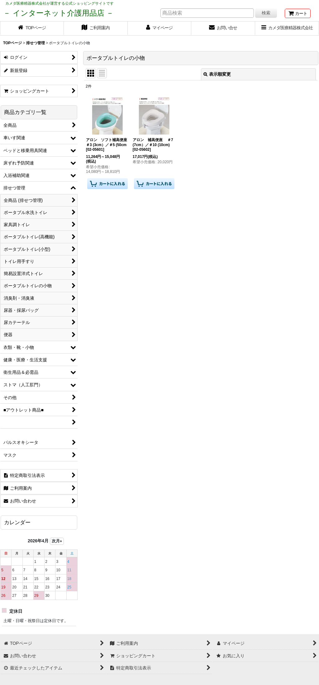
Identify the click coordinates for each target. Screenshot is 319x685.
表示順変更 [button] (217, 74)
